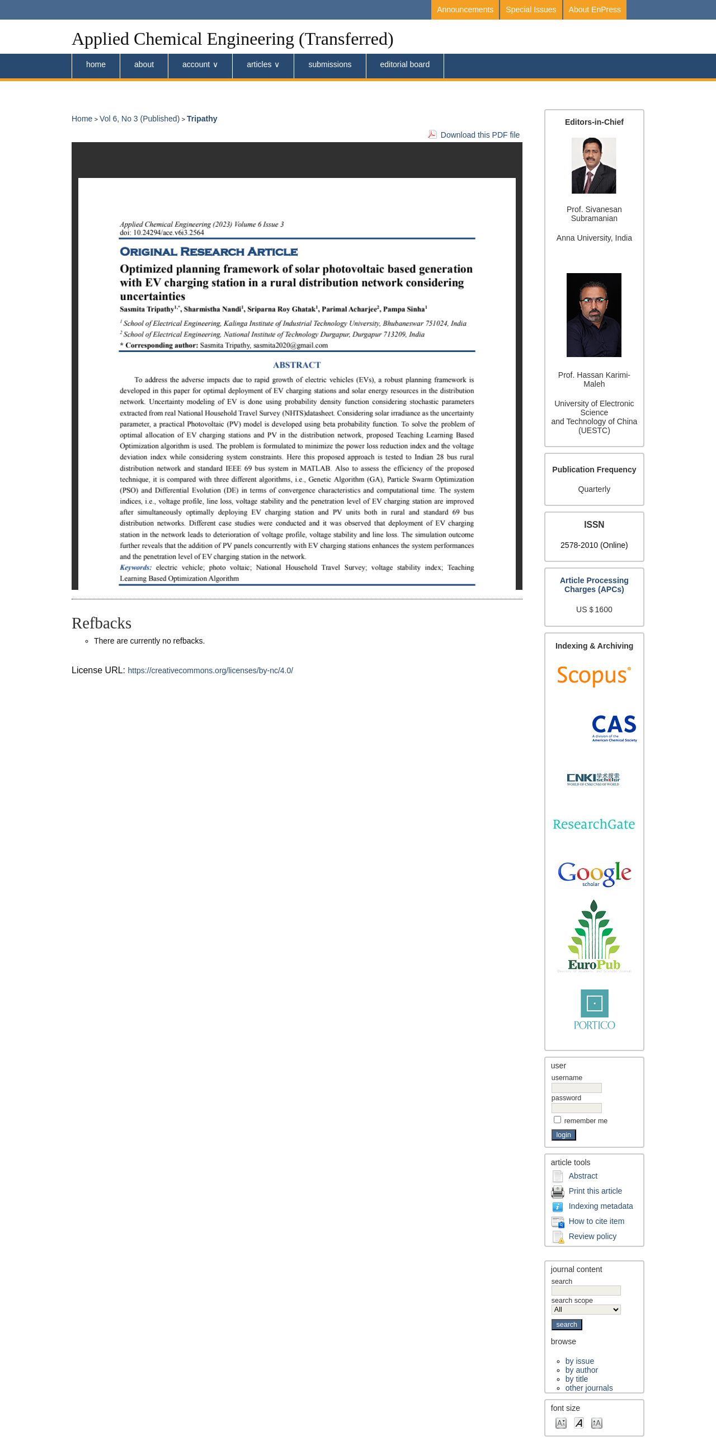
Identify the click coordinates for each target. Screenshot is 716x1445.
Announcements (465, 9)
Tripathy (202, 118)
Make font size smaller (561, 1422)
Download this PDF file (480, 134)
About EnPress (595, 9)
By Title (577, 1378)
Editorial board (405, 64)
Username (567, 1078)
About (144, 64)
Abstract (583, 1175)
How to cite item (597, 1220)
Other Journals (589, 1387)
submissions (329, 64)
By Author (582, 1370)
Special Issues (531, 9)
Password (566, 1098)
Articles (259, 64)
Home (96, 64)
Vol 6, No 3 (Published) (140, 118)
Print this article (596, 1190)
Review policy (593, 1235)
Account (196, 64)
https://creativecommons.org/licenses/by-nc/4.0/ (211, 670)
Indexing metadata (601, 1205)
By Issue (580, 1361)
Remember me (586, 1121)
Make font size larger (596, 1422)
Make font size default (579, 1422)
